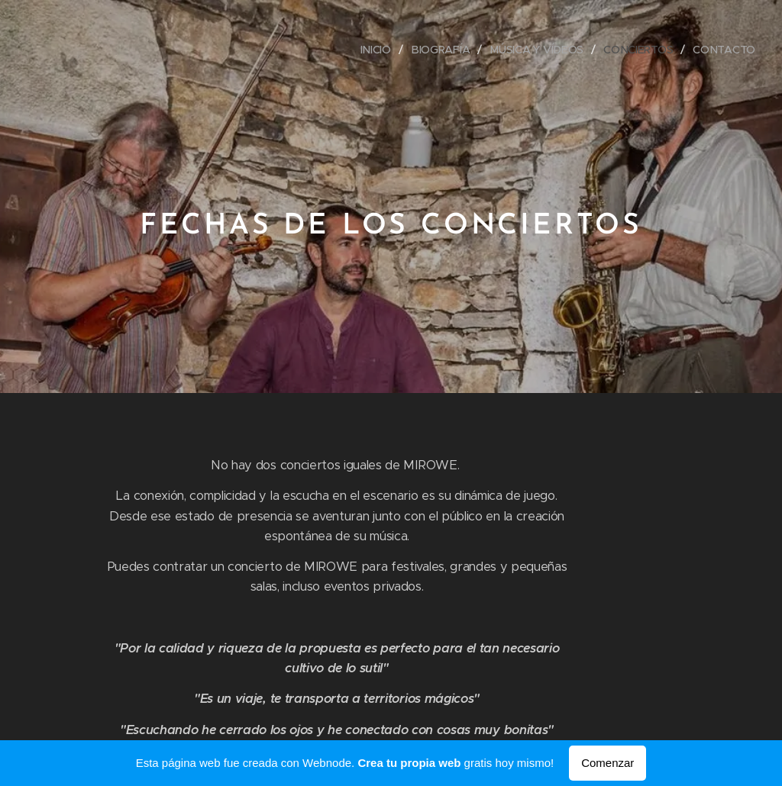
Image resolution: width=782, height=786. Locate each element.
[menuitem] (378, 50)
